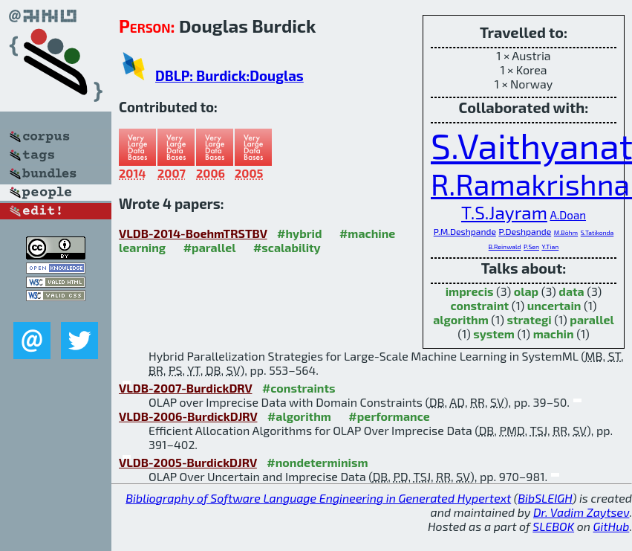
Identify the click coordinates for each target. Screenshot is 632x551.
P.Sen (531, 246)
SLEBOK (553, 526)
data (571, 291)
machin (553, 333)
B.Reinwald (505, 246)
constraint (479, 305)
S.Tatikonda (597, 232)
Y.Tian (549, 246)
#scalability (287, 247)
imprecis (470, 291)
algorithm (461, 319)
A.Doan (568, 215)
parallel (591, 319)
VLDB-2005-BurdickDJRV (188, 462)
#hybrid (299, 233)
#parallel (209, 247)
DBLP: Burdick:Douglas (229, 75)
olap (526, 291)
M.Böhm (566, 232)
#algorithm (299, 416)
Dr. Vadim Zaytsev (581, 512)
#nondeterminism (317, 462)
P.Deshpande (524, 231)
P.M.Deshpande (465, 231)
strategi (528, 319)
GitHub (611, 526)
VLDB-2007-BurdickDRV (185, 388)
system (494, 333)
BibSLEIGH (545, 498)
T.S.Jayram (504, 212)
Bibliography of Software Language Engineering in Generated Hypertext (318, 498)
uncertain (554, 305)
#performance (388, 416)
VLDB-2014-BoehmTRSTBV (193, 233)
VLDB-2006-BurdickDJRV (188, 416)
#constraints (299, 388)
